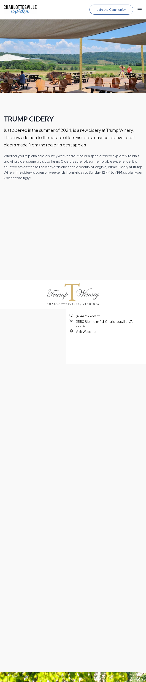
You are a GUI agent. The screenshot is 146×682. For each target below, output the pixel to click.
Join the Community (111, 9)
